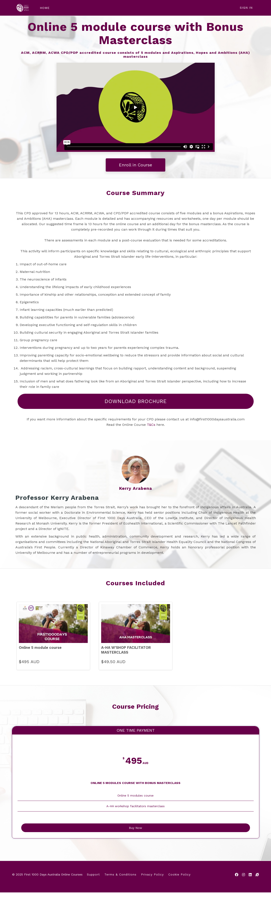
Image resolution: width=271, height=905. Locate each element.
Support (93, 888)
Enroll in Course (135, 164)
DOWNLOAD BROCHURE (135, 401)
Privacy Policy (152, 888)
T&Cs (151, 425)
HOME (42, 8)
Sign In (246, 7)
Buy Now (135, 838)
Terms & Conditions (120, 888)
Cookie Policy (179, 888)
